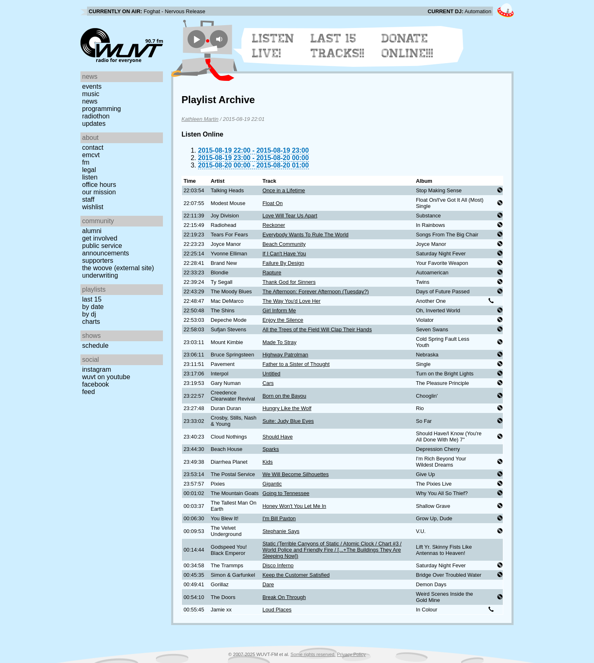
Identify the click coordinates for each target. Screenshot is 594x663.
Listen (89, 177)
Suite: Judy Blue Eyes (288, 421)
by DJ (89, 314)
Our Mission (99, 192)
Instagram (96, 369)
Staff (88, 199)
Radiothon (96, 116)
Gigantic (272, 484)
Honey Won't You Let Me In (294, 506)
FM (86, 162)
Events (91, 86)
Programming (101, 108)
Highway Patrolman (285, 355)
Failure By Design (283, 263)
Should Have (277, 437)
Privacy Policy (351, 654)
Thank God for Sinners (289, 282)
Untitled (271, 373)
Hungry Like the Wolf (286, 408)
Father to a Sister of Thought (296, 364)
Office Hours (99, 184)
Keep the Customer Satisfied (296, 575)
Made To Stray (279, 342)
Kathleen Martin (200, 119)
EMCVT (91, 154)
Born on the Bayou (284, 396)
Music (90, 93)
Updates (94, 123)
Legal (89, 169)
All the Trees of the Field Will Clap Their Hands (317, 329)
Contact (93, 147)
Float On (272, 203)
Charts (91, 321)
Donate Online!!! (408, 46)
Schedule (95, 345)
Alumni (91, 230)
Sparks (270, 449)
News (89, 101)
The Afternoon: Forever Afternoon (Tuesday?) (315, 291)
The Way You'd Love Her (291, 301)
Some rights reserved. (312, 654)
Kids (267, 462)
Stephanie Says (280, 531)
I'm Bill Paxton (279, 518)
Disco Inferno (277, 565)
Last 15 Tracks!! (338, 46)
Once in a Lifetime (283, 190)
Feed (88, 391)
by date (93, 306)
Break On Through (284, 597)
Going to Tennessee (285, 493)
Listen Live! (273, 46)
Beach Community (284, 244)
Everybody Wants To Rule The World (305, 234)
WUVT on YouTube (106, 376)
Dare (268, 584)
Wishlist (93, 206)
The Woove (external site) (118, 267)
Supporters (97, 260)
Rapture (271, 272)
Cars (267, 383)
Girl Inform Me (279, 310)
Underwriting (100, 275)
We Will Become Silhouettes (295, 474)
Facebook (95, 384)
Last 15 (91, 299)
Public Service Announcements (105, 249)
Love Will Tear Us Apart (289, 215)
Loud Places (276, 609)
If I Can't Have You (284, 253)
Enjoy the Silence (282, 320)
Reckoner (273, 225)
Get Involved (99, 238)
